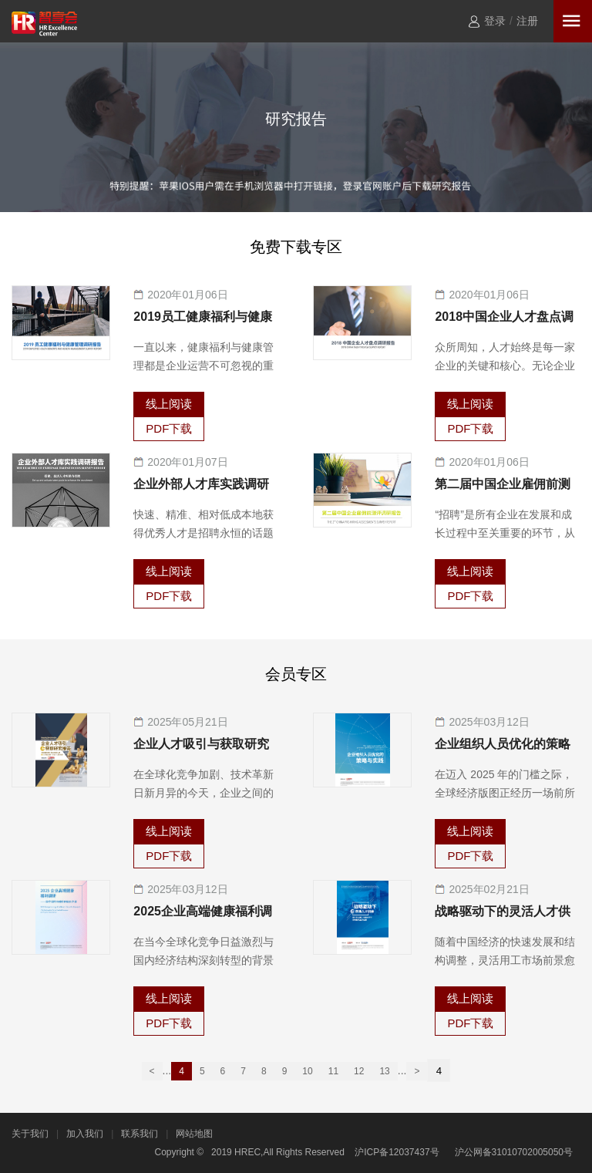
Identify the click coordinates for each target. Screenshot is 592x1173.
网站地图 (194, 1133)
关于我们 (30, 1133)
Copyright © (179, 1152)
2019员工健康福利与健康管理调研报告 (202, 318)
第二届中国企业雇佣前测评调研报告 (502, 485)
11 (333, 1071)
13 (384, 1071)
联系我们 (139, 1133)
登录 (495, 21)
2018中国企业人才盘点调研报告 (504, 318)
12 (359, 1071)
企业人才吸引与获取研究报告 (201, 745)
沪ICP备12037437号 (397, 1152)
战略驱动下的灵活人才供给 (502, 913)
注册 (527, 21)
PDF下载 (169, 428)
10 (307, 1071)
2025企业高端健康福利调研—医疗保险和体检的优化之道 (202, 913)
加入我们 (84, 1133)
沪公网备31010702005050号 (514, 1152)
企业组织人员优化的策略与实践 (502, 745)
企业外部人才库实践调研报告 (201, 485)
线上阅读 (169, 403)
